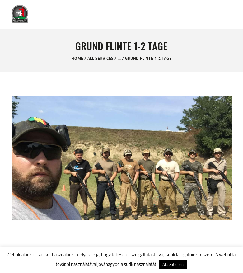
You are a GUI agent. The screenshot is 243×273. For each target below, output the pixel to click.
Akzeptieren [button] (173, 264)
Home (77, 58)
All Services (100, 58)
